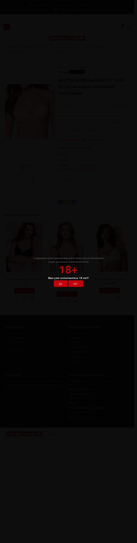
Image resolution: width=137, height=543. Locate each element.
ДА (60, 283)
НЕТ (75, 283)
